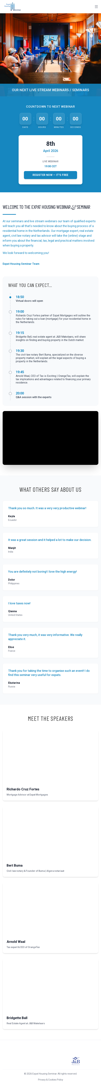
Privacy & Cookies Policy (50, 1079)
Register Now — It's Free (50, 175)
